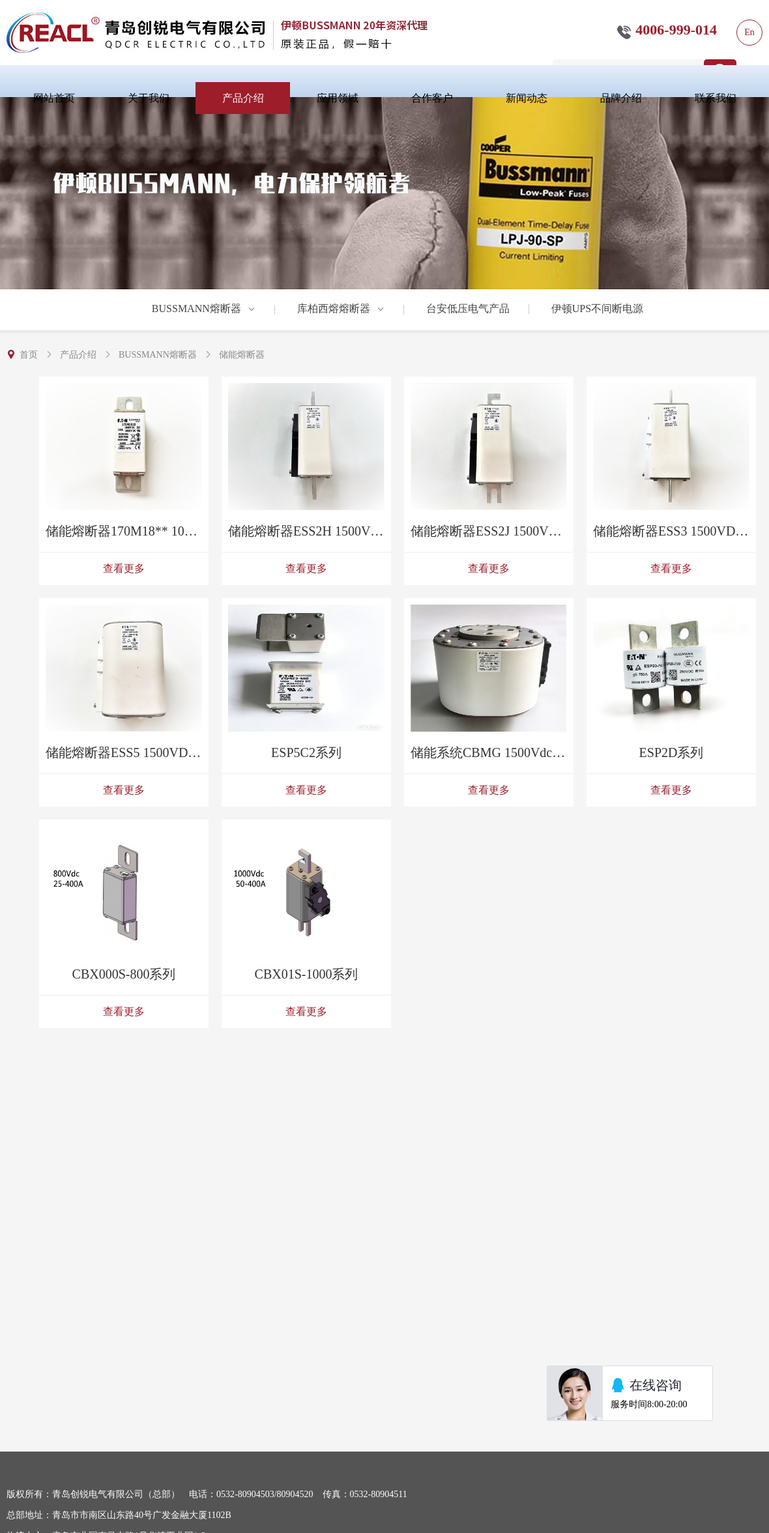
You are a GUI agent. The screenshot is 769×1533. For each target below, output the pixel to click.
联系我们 (715, 98)
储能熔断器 (242, 355)
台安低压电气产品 (468, 308)
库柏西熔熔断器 (340, 308)
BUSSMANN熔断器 (203, 308)
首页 (29, 355)
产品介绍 (243, 98)
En (749, 32)
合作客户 (432, 98)
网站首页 (54, 98)
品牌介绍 (621, 98)
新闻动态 (526, 98)
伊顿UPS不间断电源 (597, 308)
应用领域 (337, 98)
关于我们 (148, 98)
